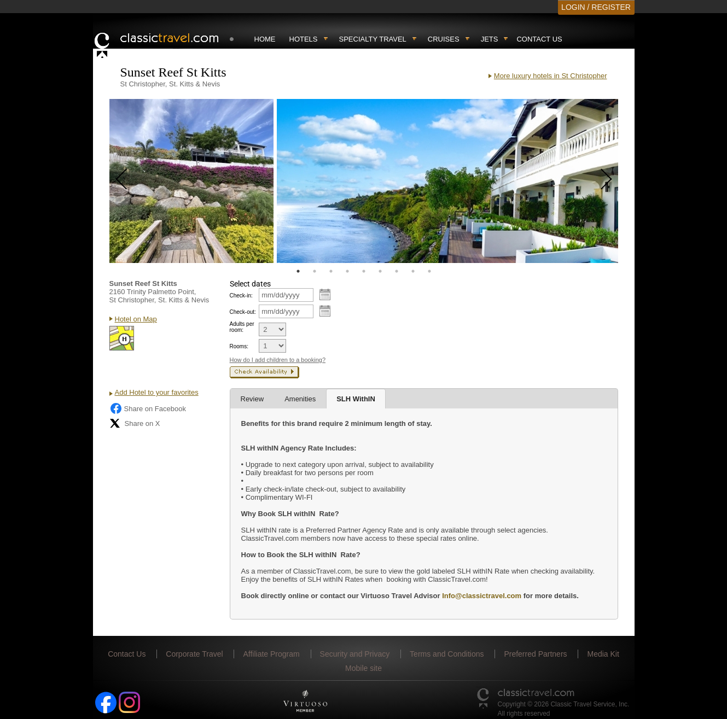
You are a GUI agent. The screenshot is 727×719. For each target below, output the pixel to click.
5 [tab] (363, 271)
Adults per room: (242, 327)
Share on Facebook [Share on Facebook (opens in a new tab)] (147, 408)
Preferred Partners (535, 654)
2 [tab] (314, 271)
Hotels (303, 39)
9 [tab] (429, 271)
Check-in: (241, 296)
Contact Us (539, 39)
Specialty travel (372, 39)
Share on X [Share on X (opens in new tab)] (134, 423)
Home (265, 39)
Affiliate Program (271, 654)
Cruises (444, 39)
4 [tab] (347, 271)
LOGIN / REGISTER (596, 7)
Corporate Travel (194, 654)
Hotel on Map (136, 319)
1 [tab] (298, 271)
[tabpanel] (191, 181)
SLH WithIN (355, 399)
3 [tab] (330, 271)
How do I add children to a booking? (278, 359)
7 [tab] (396, 271)
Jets (489, 39)
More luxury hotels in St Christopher (550, 76)
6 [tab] (380, 271)
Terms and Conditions (447, 654)
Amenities (300, 399)
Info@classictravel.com (481, 596)
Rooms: (239, 346)
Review (252, 399)
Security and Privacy (355, 654)
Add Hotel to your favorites (157, 392)
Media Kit (603, 654)
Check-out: (243, 312)
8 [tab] (413, 271)
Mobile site (363, 668)
